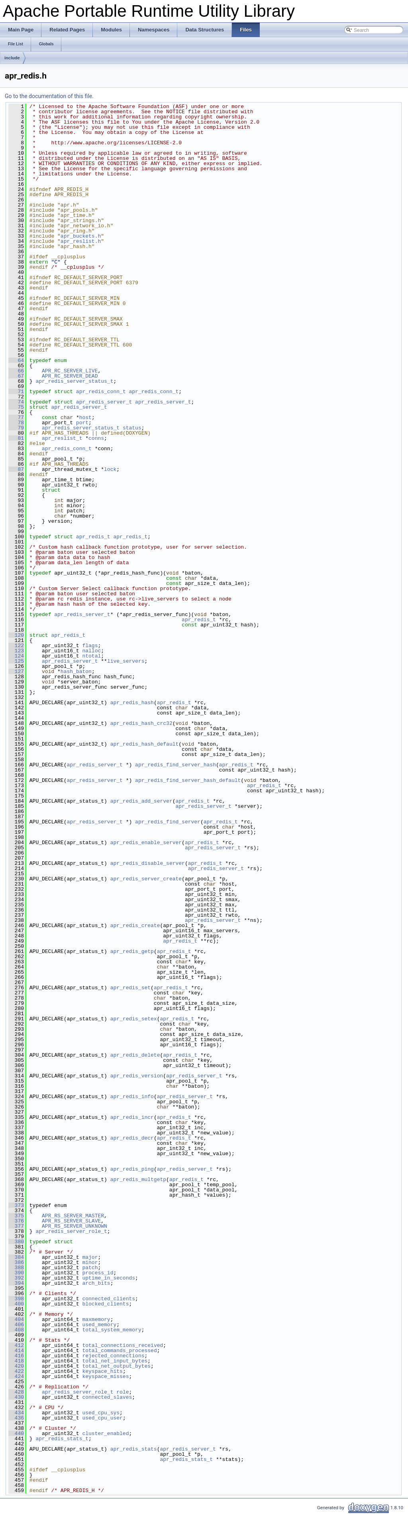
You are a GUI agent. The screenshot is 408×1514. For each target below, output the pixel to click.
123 (16, 650)
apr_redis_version (136, 1075)
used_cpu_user (102, 1417)
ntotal (91, 656)
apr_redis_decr (132, 1138)
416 (16, 1355)
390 (16, 1272)
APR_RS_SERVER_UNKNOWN (74, 1226)
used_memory (99, 1324)
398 (16, 1298)
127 (16, 671)
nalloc (91, 650)
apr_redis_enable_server (146, 842)
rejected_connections (113, 1355)
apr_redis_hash (132, 702)
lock (110, 469)
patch (90, 1267)
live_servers (126, 661)
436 (16, 1417)
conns (96, 438)
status (132, 427)
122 (16, 645)
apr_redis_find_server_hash (175, 764)
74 (16, 402)
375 (16, 1215)
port (82, 422)
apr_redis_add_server (141, 801)
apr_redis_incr (132, 1117)
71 (16, 391)
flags (90, 645)
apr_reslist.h (81, 241)
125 (16, 661)
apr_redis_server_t (104, 402)
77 (16, 417)
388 (16, 1267)
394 (16, 1283)
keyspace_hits (102, 1371)
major (90, 1257)
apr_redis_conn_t (101, 391)
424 (16, 1376)
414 (16, 1350)
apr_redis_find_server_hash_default (188, 780)
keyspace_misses (105, 1376)
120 (16, 635)
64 (16, 360)
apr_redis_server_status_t (74, 381)
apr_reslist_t (62, 438)
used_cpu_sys (101, 1412)
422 (16, 1371)
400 (16, 1303)
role (122, 1392)
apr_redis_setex (133, 1018)
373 (16, 1205)
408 (16, 1329)
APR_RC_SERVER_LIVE (70, 370)
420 (16, 1366)
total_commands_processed (119, 1350)
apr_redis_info (132, 1096)
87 (16, 469)
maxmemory (96, 1319)
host (85, 417)
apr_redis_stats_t (61, 1438)
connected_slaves (107, 1397)
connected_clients (108, 1298)
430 (16, 1397)
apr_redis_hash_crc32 (141, 723)
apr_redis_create (135, 925)
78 (16, 422)
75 (16, 407)
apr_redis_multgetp (138, 1179)
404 (16, 1319)
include (12, 57)
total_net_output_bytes (116, 1366)
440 (16, 1433)
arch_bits (96, 1283)
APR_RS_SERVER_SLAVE (71, 1221)
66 (16, 370)
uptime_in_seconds (108, 1278)
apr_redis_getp (132, 951)
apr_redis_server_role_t (71, 1231)
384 (16, 1257)
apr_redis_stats (133, 1449)
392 (16, 1278)
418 (16, 1360)
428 (16, 1392)
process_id (97, 1272)
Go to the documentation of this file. (49, 96)
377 (16, 1226)
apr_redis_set (130, 987)
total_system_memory (111, 1329)
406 (16, 1324)
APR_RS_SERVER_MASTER (73, 1215)
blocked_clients (105, 1303)
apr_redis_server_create (146, 878)
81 (16, 438)
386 (16, 1262)
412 (16, 1345)
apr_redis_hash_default (144, 744)
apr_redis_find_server (167, 821)
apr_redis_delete (135, 1055)
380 (16, 1241)
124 (16, 656)
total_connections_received (122, 1345)
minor (90, 1262)
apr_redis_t (93, 536)
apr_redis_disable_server (147, 863)
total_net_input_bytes (114, 1360)
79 (16, 427)
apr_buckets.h (81, 236)
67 (16, 376)
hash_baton (76, 671)
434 (16, 1412)
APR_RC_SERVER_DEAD (70, 376)
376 (16, 1221)
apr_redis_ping (132, 1169)
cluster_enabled (105, 1433)
